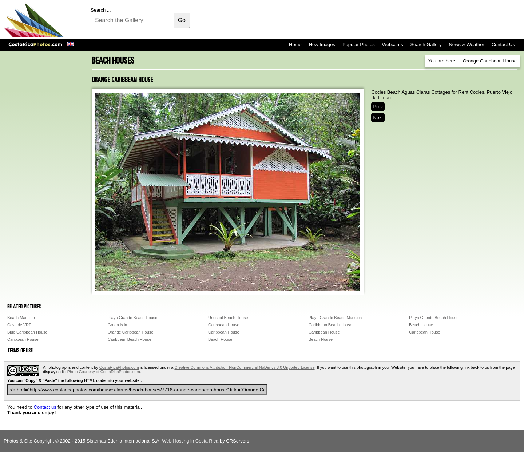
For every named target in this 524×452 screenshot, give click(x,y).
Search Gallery (425, 44)
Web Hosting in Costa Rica (190, 441)
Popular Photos (358, 44)
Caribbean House (223, 325)
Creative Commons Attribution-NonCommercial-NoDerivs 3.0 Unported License (244, 367)
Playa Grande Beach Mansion (335, 317)
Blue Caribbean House (27, 332)
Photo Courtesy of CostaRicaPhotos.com (103, 372)
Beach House (421, 325)
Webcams (392, 44)
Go (182, 20)
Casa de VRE (19, 325)
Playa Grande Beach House (132, 317)
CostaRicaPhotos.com (119, 367)
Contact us (45, 407)
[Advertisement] (387, 20)
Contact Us (503, 44)
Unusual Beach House (228, 317)
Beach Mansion (21, 317)
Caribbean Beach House (330, 325)
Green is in (117, 325)
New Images (322, 44)
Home (295, 44)
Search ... (101, 10)
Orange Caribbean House (130, 332)
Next (378, 117)
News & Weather (466, 44)
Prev (378, 106)
